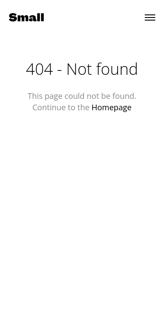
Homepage (111, 107)
